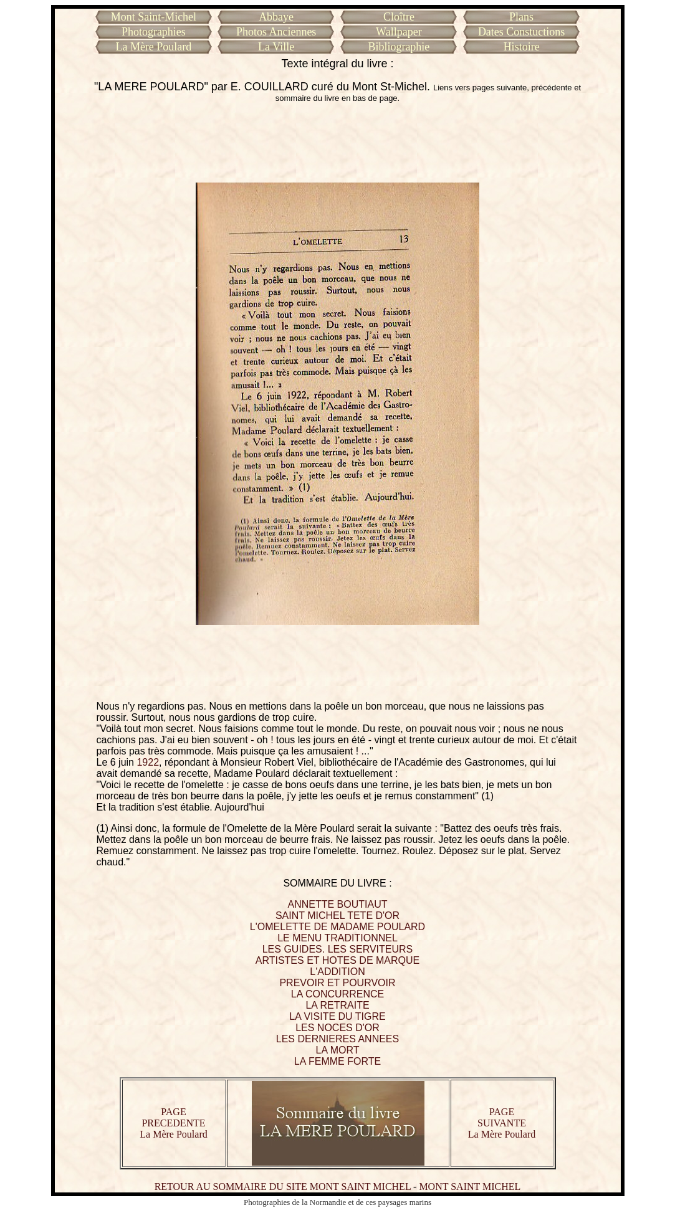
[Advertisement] (338, 143)
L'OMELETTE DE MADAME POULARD (337, 926)
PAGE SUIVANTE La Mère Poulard (501, 1122)
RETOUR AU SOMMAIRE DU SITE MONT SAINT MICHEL (283, 1186)
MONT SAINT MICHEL (469, 1186)
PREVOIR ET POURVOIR (337, 983)
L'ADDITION (337, 971)
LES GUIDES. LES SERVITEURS (337, 949)
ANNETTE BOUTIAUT (337, 904)
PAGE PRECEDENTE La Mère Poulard (173, 1122)
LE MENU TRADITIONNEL (337, 938)
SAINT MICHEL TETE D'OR (337, 915)
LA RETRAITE (337, 1005)
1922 (147, 762)
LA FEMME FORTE (337, 1061)
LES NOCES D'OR (337, 1027)
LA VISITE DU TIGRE (337, 1016)
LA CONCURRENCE (337, 994)
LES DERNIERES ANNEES (337, 1039)
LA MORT (338, 1050)
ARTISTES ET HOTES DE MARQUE (337, 960)
